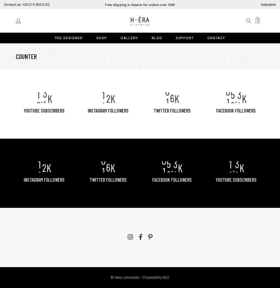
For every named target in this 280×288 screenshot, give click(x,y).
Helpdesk (268, 4)
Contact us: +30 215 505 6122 (27, 4)
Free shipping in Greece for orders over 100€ (140, 4)
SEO (166, 277)
